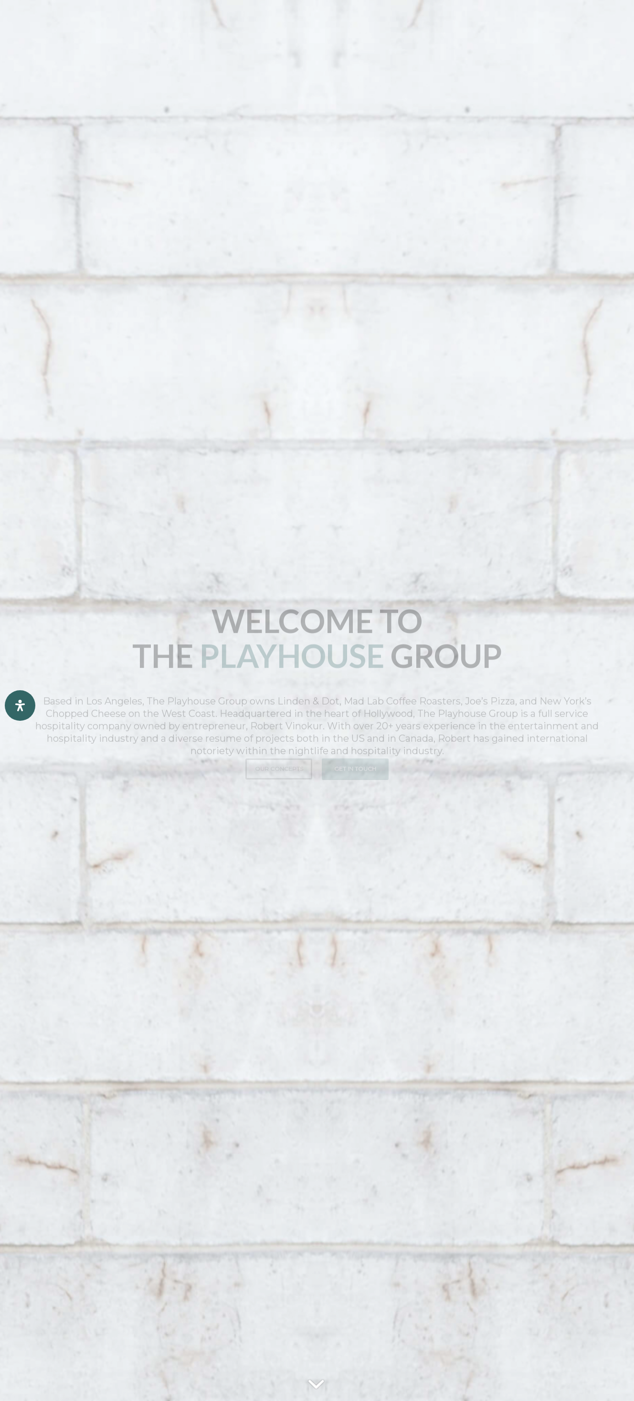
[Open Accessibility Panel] (20, 705)
